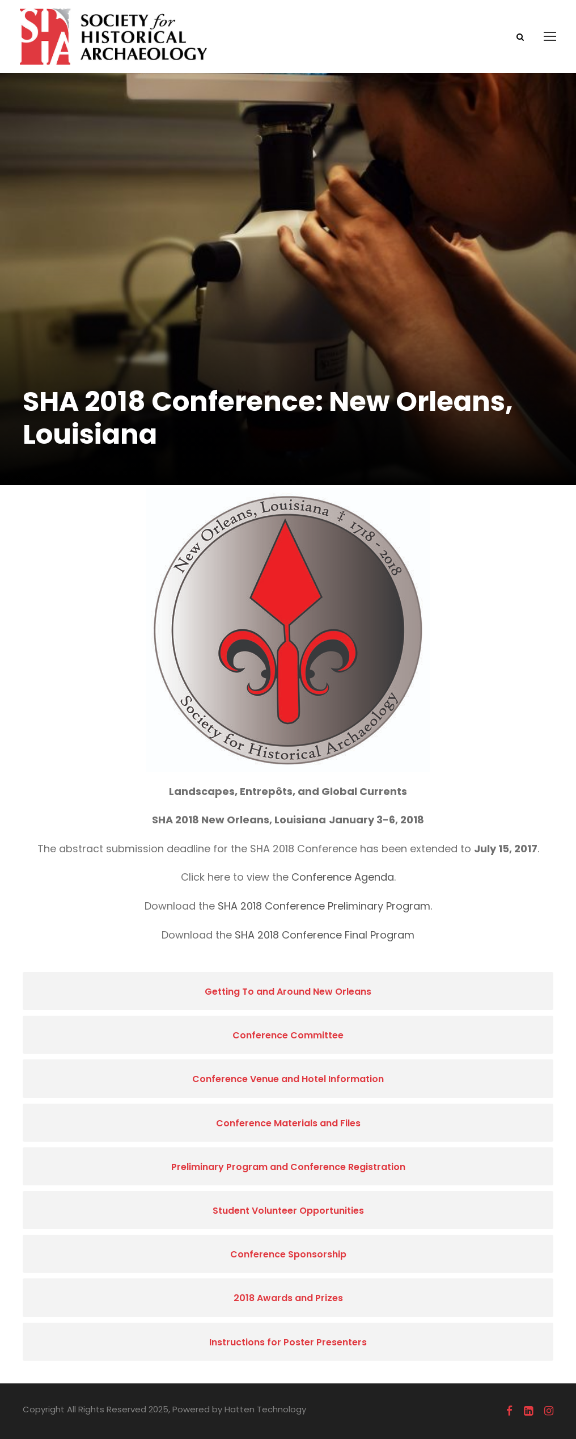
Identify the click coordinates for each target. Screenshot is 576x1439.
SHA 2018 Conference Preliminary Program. (325, 906)
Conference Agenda (342, 877)
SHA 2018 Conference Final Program (324, 935)
